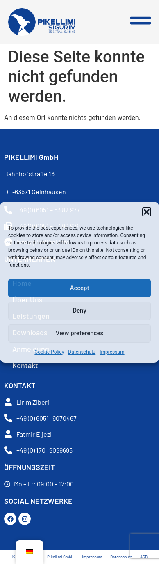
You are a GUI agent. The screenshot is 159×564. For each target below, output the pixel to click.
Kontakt (25, 365)
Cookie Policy (49, 352)
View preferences (79, 333)
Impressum (112, 352)
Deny (79, 310)
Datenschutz (81, 352)
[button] (147, 212)
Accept (79, 288)
